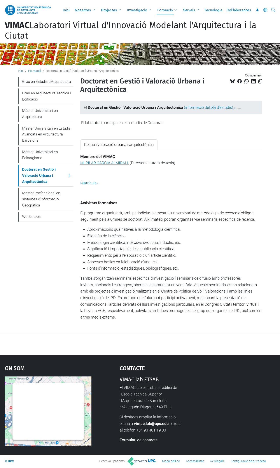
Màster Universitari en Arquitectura (40, 113)
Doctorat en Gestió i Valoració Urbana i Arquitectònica (39, 175)
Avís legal (216, 461)
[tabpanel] (171, 237)
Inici (66, 10)
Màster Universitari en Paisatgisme (40, 155)
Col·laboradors (239, 10)
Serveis (189, 10)
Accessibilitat (195, 461)
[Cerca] (273, 10)
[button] (95, 10)
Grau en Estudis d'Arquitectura (46, 81)
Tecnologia (213, 10)
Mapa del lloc (171, 461)
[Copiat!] (260, 81)
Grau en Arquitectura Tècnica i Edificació (46, 96)
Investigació (137, 10)
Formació (165, 10)
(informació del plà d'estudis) (208, 107)
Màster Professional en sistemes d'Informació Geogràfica (41, 199)
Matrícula (88, 183)
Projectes (109, 10)
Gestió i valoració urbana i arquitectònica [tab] (119, 144)
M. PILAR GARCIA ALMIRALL (104, 163)
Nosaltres (83, 10)
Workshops (31, 216)
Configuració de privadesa (248, 461)
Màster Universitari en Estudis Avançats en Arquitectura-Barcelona (46, 134)
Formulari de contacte (139, 440)
